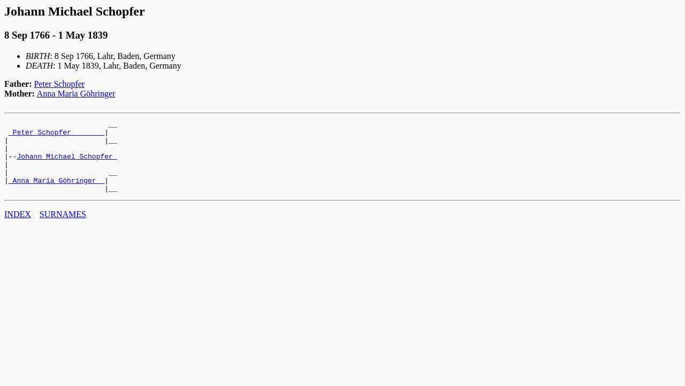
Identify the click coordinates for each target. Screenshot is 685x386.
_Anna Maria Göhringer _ (56, 193)
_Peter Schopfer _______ (56, 135)
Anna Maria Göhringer (76, 93)
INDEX (17, 228)
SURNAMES (63, 228)
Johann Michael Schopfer (67, 164)
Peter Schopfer (59, 83)
